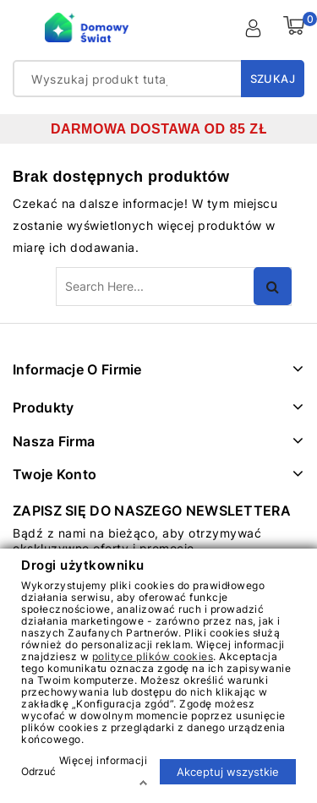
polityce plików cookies (153, 655)
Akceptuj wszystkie (228, 771)
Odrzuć (38, 771)
